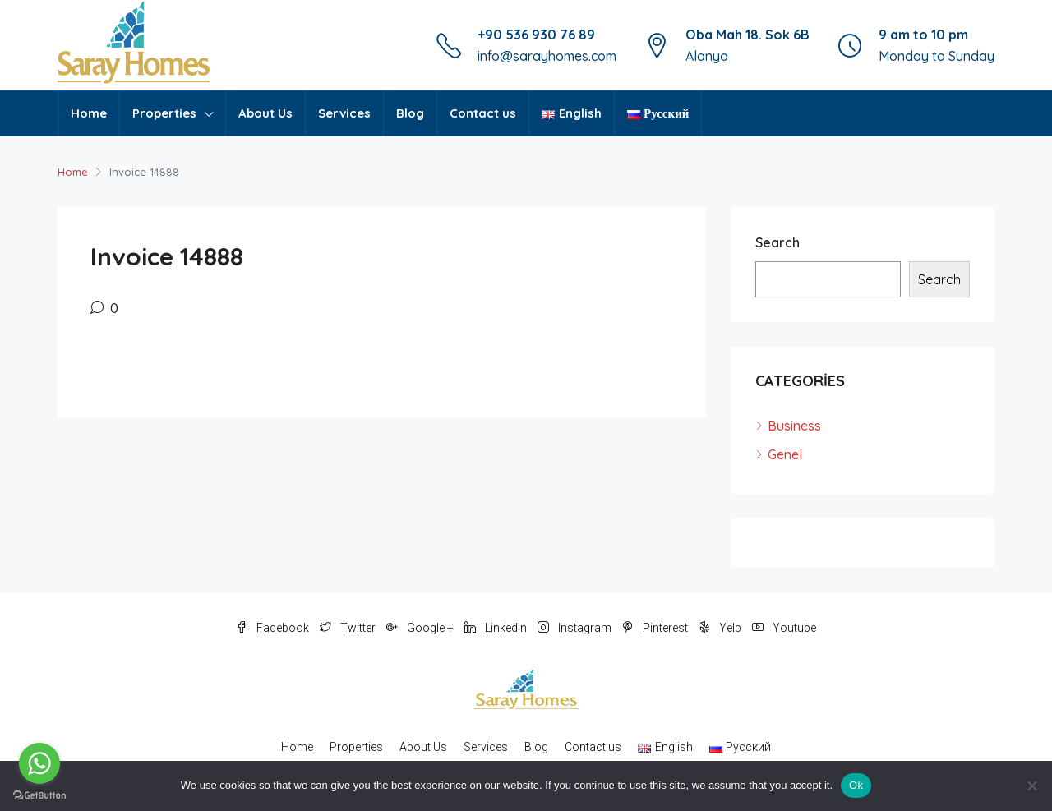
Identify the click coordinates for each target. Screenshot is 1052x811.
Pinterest (656, 627)
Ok (856, 785)
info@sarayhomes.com (547, 56)
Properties (164, 113)
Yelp (721, 627)
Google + (421, 627)
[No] (1031, 785)
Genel (785, 454)
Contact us (483, 113)
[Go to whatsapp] (39, 763)
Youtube (784, 627)
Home (89, 113)
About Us (265, 113)
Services (344, 113)
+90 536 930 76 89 (536, 34)
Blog (410, 113)
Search (777, 242)
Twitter (349, 627)
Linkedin (496, 627)
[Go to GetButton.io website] (39, 794)
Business (794, 425)
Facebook (273, 627)
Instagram (576, 627)
